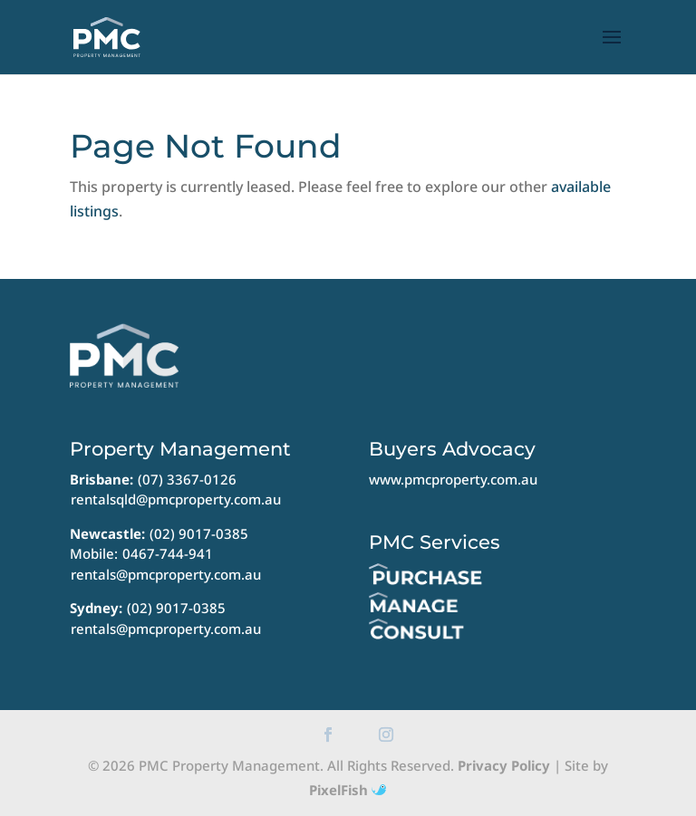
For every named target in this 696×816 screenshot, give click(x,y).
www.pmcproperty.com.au (453, 479)
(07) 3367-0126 (187, 479)
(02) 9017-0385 (199, 533)
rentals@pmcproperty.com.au (166, 574)
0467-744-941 (167, 553)
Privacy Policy (504, 765)
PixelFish (347, 790)
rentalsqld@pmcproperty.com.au (176, 499)
